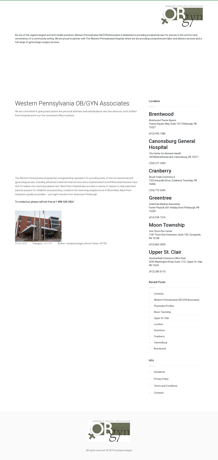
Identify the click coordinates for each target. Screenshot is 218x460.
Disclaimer (159, 372)
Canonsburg (160, 342)
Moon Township (162, 312)
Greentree (159, 330)
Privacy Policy (161, 379)
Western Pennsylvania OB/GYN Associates (176, 299)
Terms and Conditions (165, 385)
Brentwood (160, 348)
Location (158, 324)
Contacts (159, 293)
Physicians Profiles (164, 306)
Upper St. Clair (161, 318)
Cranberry (159, 336)
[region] (109, 71)
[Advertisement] (42, 14)
